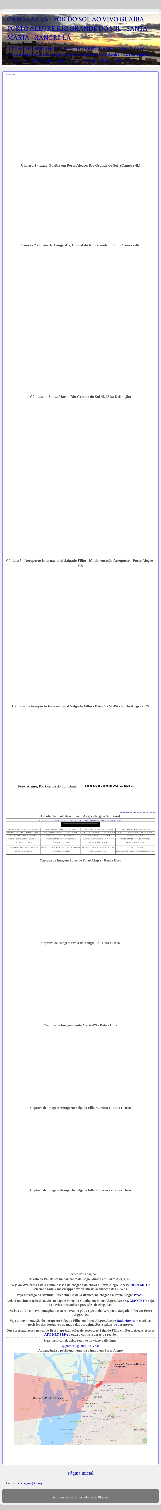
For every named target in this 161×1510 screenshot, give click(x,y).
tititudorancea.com (149, 813)
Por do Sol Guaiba (10, 74)
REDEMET (139, 1285)
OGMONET (136, 1301)
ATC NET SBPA (56, 1334)
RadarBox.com (127, 1320)
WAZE (139, 1295)
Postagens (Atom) (30, 1483)
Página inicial (80, 1473)
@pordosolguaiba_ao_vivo (80, 1346)
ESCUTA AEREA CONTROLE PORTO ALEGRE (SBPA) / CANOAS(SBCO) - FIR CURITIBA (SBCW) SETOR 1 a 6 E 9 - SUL (80, 820)
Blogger (103, 1497)
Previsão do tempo (126, 813)
